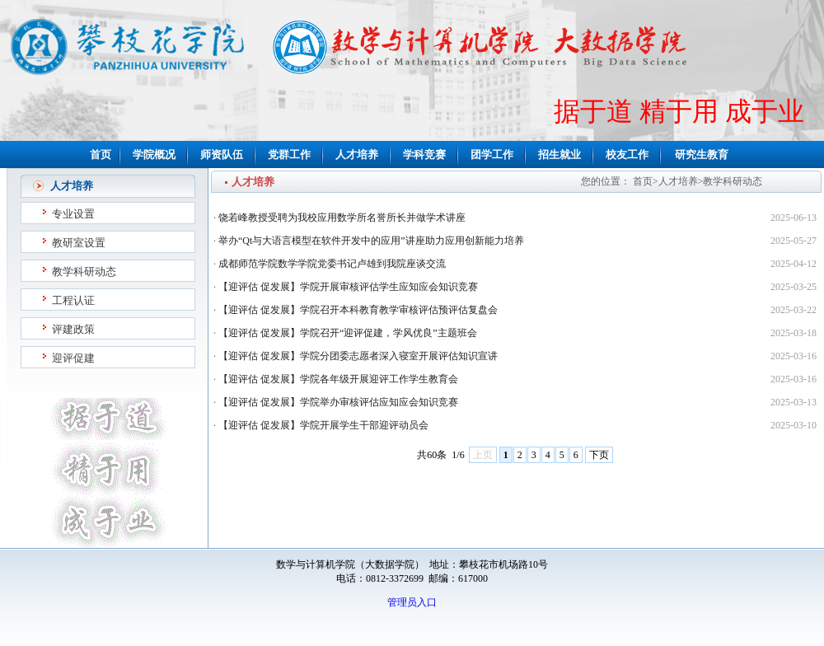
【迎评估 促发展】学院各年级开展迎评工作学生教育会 (338, 379)
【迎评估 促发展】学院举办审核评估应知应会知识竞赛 (338, 402)
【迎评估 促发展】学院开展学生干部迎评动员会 (323, 425)
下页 (599, 455)
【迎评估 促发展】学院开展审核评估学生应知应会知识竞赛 (348, 287)
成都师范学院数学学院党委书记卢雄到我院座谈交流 (332, 263)
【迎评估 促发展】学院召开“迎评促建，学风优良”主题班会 (347, 333)
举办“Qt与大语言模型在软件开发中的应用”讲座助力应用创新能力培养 (371, 240)
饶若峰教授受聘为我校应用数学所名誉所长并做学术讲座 (342, 217)
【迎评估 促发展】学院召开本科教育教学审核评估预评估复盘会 (358, 310)
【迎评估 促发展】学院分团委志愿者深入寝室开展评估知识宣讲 (358, 356)
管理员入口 (412, 602)
